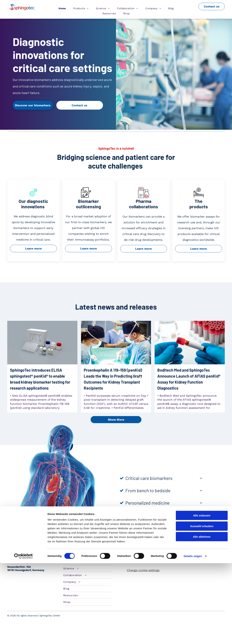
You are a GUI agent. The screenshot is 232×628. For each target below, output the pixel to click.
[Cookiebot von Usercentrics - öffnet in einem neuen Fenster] (23, 621)
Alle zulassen (201, 580)
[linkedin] (175, 549)
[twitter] (183, 549)
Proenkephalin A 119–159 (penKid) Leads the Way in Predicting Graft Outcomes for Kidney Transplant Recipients (113, 379)
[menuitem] (62, 8)
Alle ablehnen (202, 601)
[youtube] (199, 549)
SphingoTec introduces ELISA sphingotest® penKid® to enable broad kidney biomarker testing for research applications (40, 379)
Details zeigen (193, 620)
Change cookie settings (143, 570)
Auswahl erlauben (201, 590)
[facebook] (191, 549)
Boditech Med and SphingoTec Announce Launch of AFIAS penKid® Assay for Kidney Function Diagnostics (188, 379)
